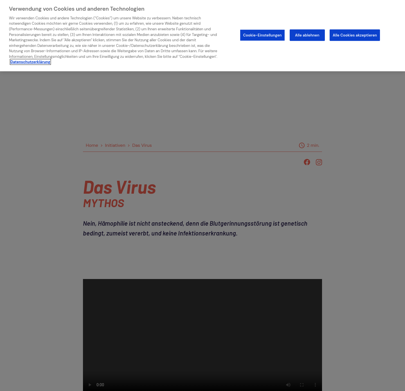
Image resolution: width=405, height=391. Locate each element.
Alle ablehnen (307, 35)
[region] (202, 35)
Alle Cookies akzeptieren (355, 35)
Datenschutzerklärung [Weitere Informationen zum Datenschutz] (30, 62)
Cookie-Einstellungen (262, 35)
